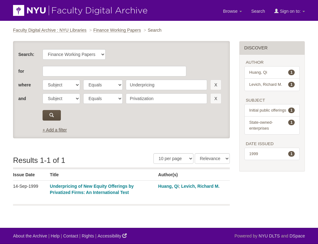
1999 (272, 154)
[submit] (52, 115)
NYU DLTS (269, 235)
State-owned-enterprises (272, 125)
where (24, 84)
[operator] (103, 85)
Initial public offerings (272, 110)
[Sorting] (212, 158)
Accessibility (112, 235)
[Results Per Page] (173, 158)
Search (258, 11)
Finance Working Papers (117, 30)
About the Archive (30, 235)
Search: (26, 54)
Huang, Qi (168, 186)
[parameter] (61, 85)
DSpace (297, 235)
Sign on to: (289, 11)
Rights (88, 235)
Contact (70, 235)
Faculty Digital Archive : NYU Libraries (50, 30)
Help (55, 235)
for (21, 71)
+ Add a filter (55, 129)
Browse (232, 11)
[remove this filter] (215, 85)
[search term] (166, 85)
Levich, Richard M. (200, 186)
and (22, 98)
